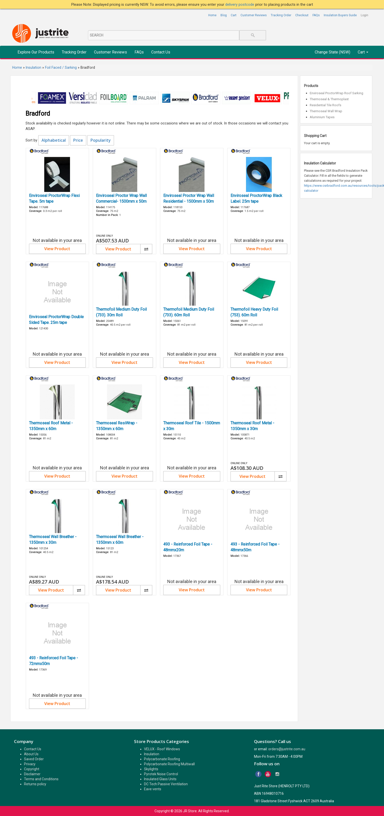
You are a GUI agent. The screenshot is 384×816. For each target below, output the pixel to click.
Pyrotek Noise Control (161, 774)
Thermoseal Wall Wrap (326, 111)
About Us (31, 754)
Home (212, 15)
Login (364, 15)
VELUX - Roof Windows (162, 749)
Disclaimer (32, 774)
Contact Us (160, 52)
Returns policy (35, 784)
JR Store (190, 811)
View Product (57, 248)
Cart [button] (363, 52)
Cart (233, 15)
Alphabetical (54, 140)
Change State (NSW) (332, 52)
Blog (223, 15)
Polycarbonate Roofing (162, 759)
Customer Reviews (253, 15)
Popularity (100, 140)
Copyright (31, 769)
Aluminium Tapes (322, 117)
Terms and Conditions (41, 779)
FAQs (316, 15)
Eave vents (152, 789)
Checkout (301, 15)
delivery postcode (240, 4)
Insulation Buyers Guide (340, 15)
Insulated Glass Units (160, 779)
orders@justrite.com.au (286, 749)
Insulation (151, 754)
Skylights (151, 769)
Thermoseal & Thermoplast (329, 99)
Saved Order (34, 759)
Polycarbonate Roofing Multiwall (169, 764)
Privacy (30, 764)
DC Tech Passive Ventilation (166, 784)
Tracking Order (281, 15)
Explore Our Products (36, 52)
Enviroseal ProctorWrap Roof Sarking (336, 93)
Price (78, 140)
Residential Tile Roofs (325, 105)
